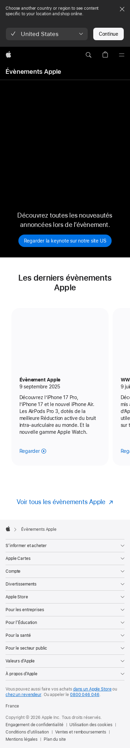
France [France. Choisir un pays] (12, 706)
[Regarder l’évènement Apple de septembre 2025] (32, 451)
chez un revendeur (23, 694)
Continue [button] (108, 34)
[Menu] (121, 55)
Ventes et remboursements (80, 732)
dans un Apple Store (92, 689)
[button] (47, 34)
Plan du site (55, 739)
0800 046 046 (84, 694)
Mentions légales (21, 739)
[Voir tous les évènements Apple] (65, 502)
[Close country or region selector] (122, 9)
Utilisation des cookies (90, 724)
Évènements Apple (33, 72)
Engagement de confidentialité (34, 724)
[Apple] (8, 55)
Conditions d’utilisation (27, 732)
